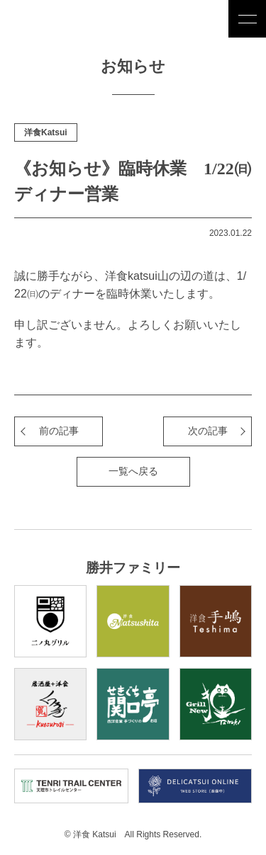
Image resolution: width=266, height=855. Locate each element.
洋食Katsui (45, 132)
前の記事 (59, 430)
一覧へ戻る (133, 471)
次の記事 (208, 430)
